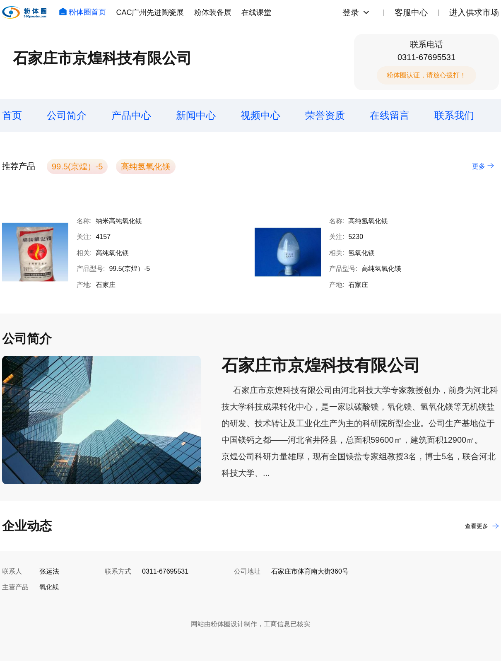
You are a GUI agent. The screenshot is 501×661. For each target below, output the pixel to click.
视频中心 (260, 115)
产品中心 (131, 115)
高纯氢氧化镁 (146, 166)
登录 (350, 12)
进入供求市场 (474, 12)
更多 (483, 166)
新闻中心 (196, 115)
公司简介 (67, 115)
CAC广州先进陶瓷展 (150, 12)
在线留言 (389, 115)
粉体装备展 (212, 12)
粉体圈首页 (82, 12)
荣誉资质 (325, 115)
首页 (12, 115)
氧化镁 (49, 587)
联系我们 (454, 115)
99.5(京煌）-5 (77, 166)
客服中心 (411, 12)
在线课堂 (256, 12)
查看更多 (482, 526)
